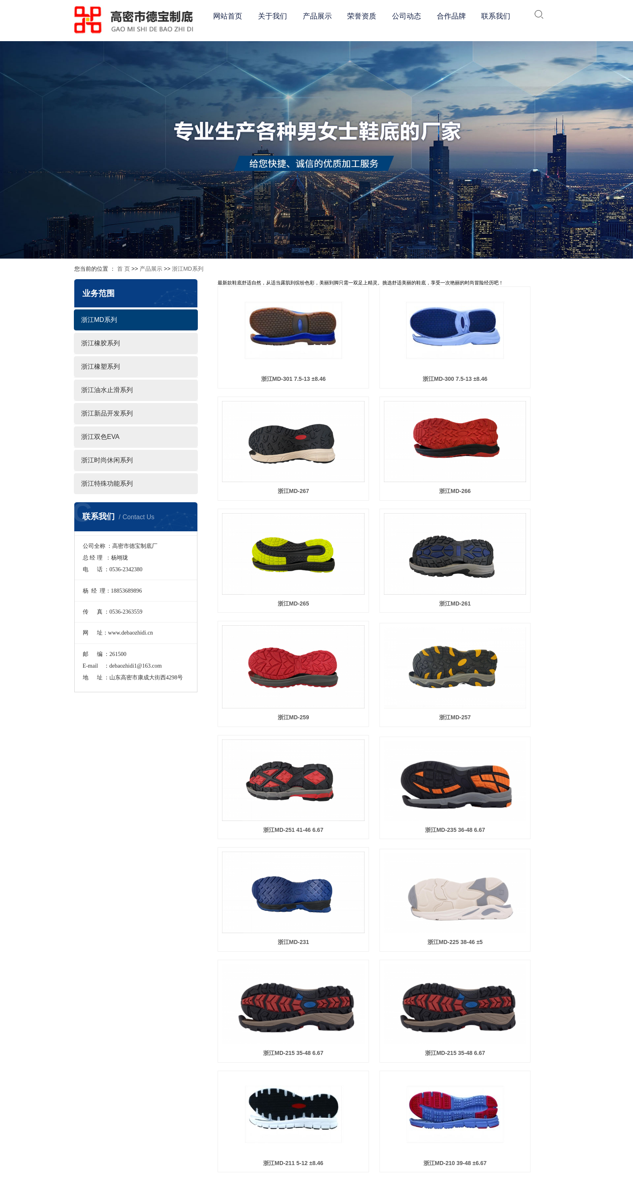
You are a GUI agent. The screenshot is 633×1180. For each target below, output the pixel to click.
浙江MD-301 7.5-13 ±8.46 (271, 356)
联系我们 (495, 16)
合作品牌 (451, 16)
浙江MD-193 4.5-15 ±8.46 (505, 875)
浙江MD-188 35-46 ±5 (505, 960)
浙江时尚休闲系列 (107, 460)
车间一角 (368, 1143)
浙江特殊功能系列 (107, 483)
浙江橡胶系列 (100, 343)
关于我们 (272, 16)
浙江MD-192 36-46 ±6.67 (270, 960)
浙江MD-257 (388, 530)
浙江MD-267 (505, 356)
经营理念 (368, 1102)
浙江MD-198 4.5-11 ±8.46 (388, 875)
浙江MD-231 (388, 617)
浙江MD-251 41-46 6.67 (505, 530)
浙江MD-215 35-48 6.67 (271, 703)
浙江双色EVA (100, 436)
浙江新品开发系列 (107, 413)
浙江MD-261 (505, 442)
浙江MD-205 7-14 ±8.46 (388, 790)
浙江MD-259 (271, 530)
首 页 (123, 268)
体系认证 (368, 1115)
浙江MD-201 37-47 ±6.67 (270, 875)
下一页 (502, 996)
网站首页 (227, 16)
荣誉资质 (361, 16)
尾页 (523, 996)
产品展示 (317, 16)
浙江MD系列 (187, 268)
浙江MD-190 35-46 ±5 (388, 960)
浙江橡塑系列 (100, 366)
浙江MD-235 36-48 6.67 (271, 617)
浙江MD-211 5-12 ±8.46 (505, 703)
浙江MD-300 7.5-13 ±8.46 (388, 356)
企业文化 (368, 1088)
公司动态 (406, 16)
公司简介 (368, 1074)
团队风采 (368, 1129)
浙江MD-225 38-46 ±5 (505, 617)
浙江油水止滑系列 (107, 389)
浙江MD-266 (271, 442)
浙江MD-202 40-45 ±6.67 (505, 790)
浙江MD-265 (388, 442)
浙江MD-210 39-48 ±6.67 (270, 790)
